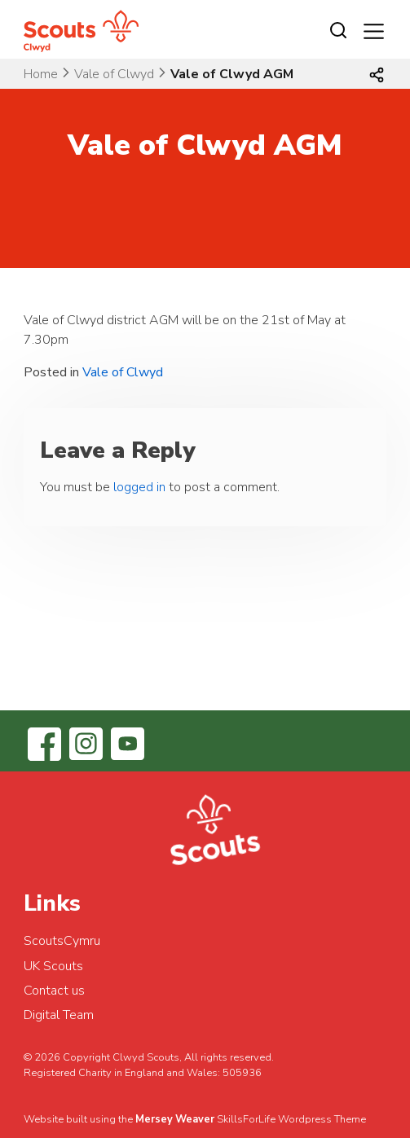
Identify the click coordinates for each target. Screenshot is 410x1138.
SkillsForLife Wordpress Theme (291, 1119)
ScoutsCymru (62, 941)
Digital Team (59, 1015)
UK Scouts (53, 966)
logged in (139, 487)
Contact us (54, 991)
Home (41, 74)
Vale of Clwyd (114, 74)
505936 (242, 1073)
